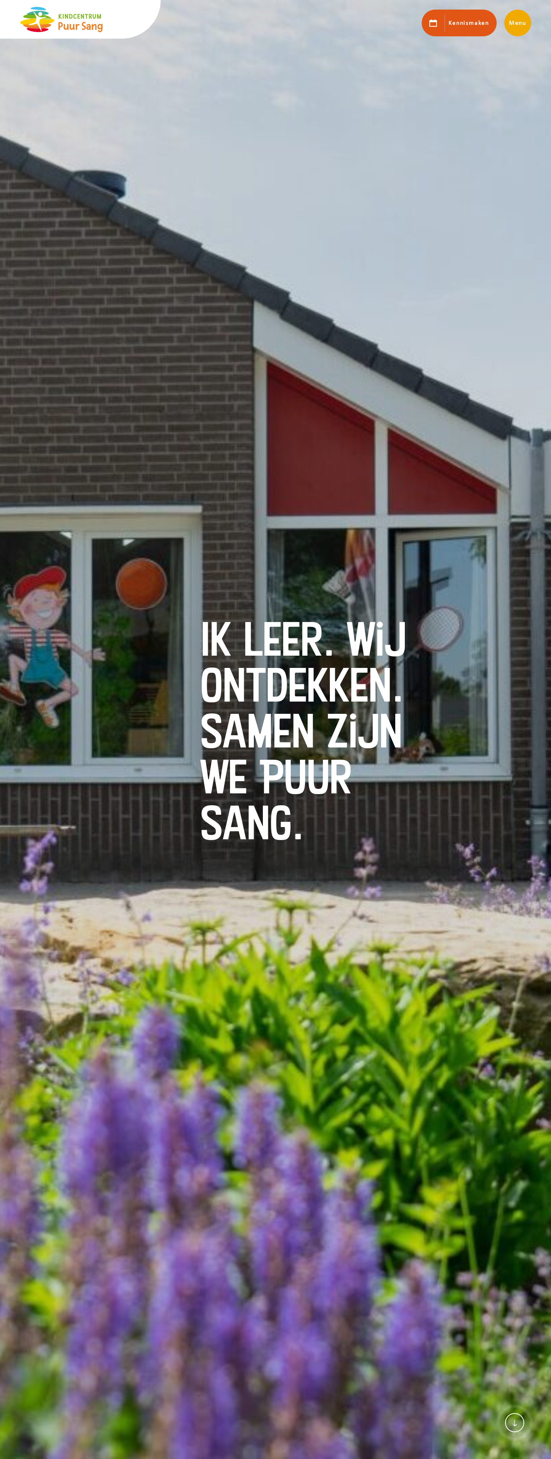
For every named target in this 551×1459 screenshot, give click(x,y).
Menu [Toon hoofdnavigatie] (517, 23)
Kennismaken (468, 23)
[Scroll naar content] (514, 1422)
